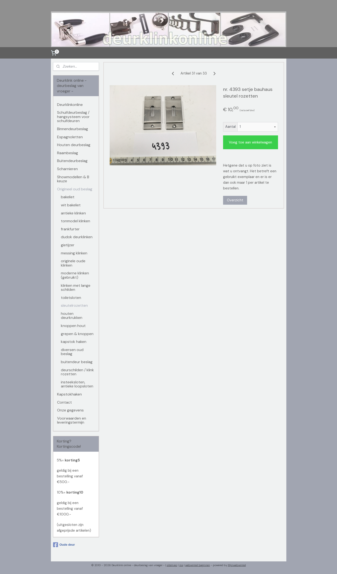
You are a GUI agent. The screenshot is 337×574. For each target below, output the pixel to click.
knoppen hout (73, 325)
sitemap (172, 565)
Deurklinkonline (70, 104)
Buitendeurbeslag (72, 160)
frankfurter (70, 229)
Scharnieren (67, 168)
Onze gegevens (70, 410)
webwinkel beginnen (197, 565)
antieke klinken (73, 213)
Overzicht (235, 200)
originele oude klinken (73, 263)
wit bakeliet (71, 205)
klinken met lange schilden (75, 287)
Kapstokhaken (69, 394)
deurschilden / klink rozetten (77, 372)
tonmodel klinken (75, 220)
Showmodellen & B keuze (73, 179)
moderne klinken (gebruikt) (75, 275)
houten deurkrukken (71, 315)
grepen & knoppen (77, 333)
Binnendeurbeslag (72, 128)
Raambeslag (67, 152)
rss (181, 565)
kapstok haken (73, 341)
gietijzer (67, 244)
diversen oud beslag (72, 351)
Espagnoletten (70, 136)
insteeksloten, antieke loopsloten (77, 384)
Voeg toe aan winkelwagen (250, 142)
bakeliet (67, 196)
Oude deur (64, 545)
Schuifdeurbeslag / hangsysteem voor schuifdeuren (73, 116)
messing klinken (74, 253)
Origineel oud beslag (74, 189)
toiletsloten (71, 297)
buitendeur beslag (77, 361)
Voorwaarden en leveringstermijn (71, 420)
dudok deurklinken (77, 236)
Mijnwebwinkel (237, 565)
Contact (64, 402)
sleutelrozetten (74, 305)
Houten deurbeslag (73, 144)
